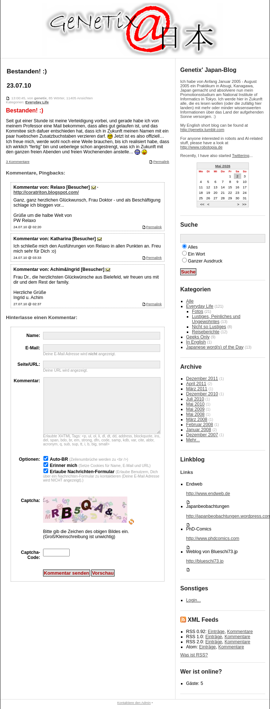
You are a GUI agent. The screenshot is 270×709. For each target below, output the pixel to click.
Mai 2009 (195, 409)
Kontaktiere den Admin (134, 703)
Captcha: (30, 511)
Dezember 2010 (202, 393)
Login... (193, 600)
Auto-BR (59, 470)
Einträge (216, 631)
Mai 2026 (223, 166)
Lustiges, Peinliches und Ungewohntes (216, 319)
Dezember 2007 (202, 434)
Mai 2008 (195, 414)
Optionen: (29, 470)
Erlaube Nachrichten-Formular (82, 482)
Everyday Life (37, 102)
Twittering (240, 155)
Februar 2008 (199, 424)
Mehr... (193, 439)
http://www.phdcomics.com (212, 538)
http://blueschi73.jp (205, 561)
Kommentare (239, 631)
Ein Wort (196, 254)
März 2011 (196, 388)
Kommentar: (27, 380)
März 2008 (196, 419)
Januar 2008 (198, 429)
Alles (193, 247)
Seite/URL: (29, 364)
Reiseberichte (205, 331)
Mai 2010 (195, 404)
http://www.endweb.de (208, 493)
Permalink (159, 162)
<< (202, 204)
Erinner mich (63, 476)
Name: (33, 335)
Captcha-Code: (30, 566)
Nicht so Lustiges (209, 326)
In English (196, 342)
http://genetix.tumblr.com (202, 129)
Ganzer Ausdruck (205, 261)
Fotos (197, 311)
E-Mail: (33, 347)
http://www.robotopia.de (201, 147)
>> (244, 204)
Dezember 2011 (202, 378)
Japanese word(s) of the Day (214, 347)
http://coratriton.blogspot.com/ (46, 192)
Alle (190, 301)
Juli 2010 (195, 399)
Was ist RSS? (194, 655)
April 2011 (196, 383)
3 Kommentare (18, 162)
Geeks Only (197, 337)
